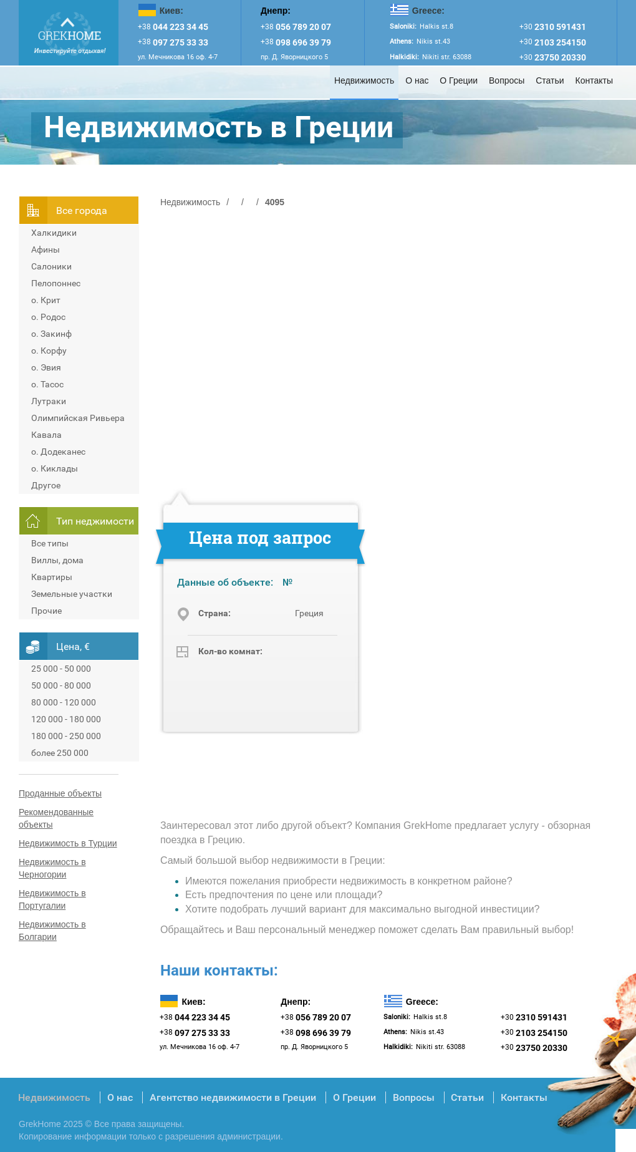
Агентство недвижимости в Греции (233, 1097)
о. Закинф (51, 334)
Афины (45, 249)
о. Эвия (46, 367)
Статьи (550, 80)
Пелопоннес (55, 283)
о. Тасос (47, 384)
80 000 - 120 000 (63, 702)
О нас (416, 80)
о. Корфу (49, 351)
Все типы (50, 543)
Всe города (81, 210)
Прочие (46, 611)
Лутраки (48, 401)
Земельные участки (71, 594)
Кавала (46, 435)
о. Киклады (54, 468)
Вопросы (506, 80)
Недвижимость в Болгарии (52, 930)
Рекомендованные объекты (56, 818)
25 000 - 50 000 (61, 669)
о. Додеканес (58, 452)
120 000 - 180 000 (66, 719)
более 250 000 (60, 753)
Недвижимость (364, 80)
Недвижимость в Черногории (52, 868)
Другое (45, 485)
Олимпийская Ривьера (78, 418)
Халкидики (54, 233)
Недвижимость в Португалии (52, 899)
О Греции (459, 80)
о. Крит (45, 300)
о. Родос (48, 317)
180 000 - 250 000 (66, 736)
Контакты (594, 80)
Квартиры (51, 577)
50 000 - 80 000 (61, 685)
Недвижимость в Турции (68, 843)
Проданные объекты (60, 793)
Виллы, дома (57, 560)
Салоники (51, 266)
